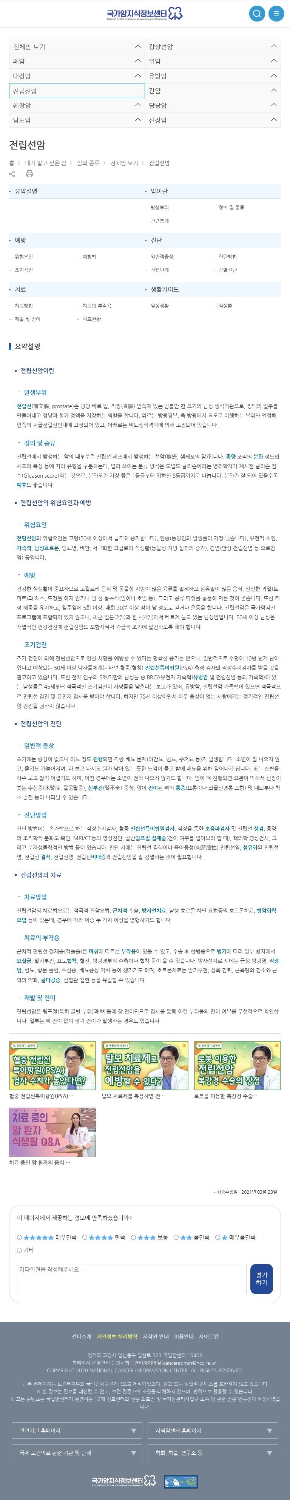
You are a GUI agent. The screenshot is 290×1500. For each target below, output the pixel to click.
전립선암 (159, 163)
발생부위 (160, 207)
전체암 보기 (124, 163)
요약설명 (26, 191)
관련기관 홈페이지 (40, 1430)
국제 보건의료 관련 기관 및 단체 (55, 1453)
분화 (258, 457)
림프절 (142, 838)
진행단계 (160, 270)
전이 (153, 788)
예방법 (89, 256)
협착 (72, 961)
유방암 (200, 677)
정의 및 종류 (231, 207)
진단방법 (228, 256)
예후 (21, 485)
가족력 (24, 548)
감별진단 (228, 270)
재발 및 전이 (27, 319)
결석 (46, 857)
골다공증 (50, 980)
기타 (28, 1250)
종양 (231, 457)
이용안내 (184, 1336)
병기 (222, 951)
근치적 (120, 910)
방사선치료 (154, 910)
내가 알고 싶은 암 (45, 163)
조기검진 (24, 270)
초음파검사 (217, 829)
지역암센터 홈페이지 (178, 1430)
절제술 (158, 838)
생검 (259, 829)
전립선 (24, 406)
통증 (180, 788)
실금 (26, 961)
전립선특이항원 (162, 668)
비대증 (98, 857)
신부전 (95, 788)
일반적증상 (162, 256)
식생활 (225, 306)
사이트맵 (209, 1336)
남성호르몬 (46, 548)
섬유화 (250, 847)
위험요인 (24, 256)
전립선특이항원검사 (152, 829)
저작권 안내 (156, 1336)
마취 (94, 951)
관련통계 (160, 221)
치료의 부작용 (97, 306)
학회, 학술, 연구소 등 (179, 1453)
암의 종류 (88, 163)
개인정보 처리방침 (117, 1336)
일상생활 (160, 306)
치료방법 (24, 306)
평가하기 (262, 1278)
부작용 (128, 951)
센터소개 (81, 1336)
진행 (98, 759)
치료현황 (92, 319)
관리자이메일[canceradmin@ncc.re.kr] (176, 1363)
